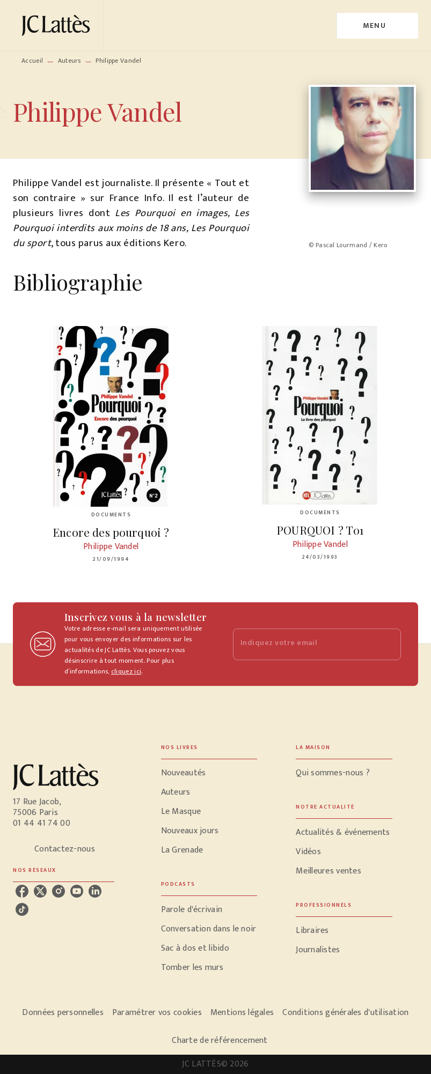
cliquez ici (126, 671)
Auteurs (69, 60)
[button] (209, 773)
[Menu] (377, 26)
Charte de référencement (219, 1040)
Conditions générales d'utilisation (345, 1012)
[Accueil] (58, 25)
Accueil (32, 60)
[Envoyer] (388, 644)
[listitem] (22, 891)
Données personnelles (62, 1012)
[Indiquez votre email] (304, 644)
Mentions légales (242, 1012)
